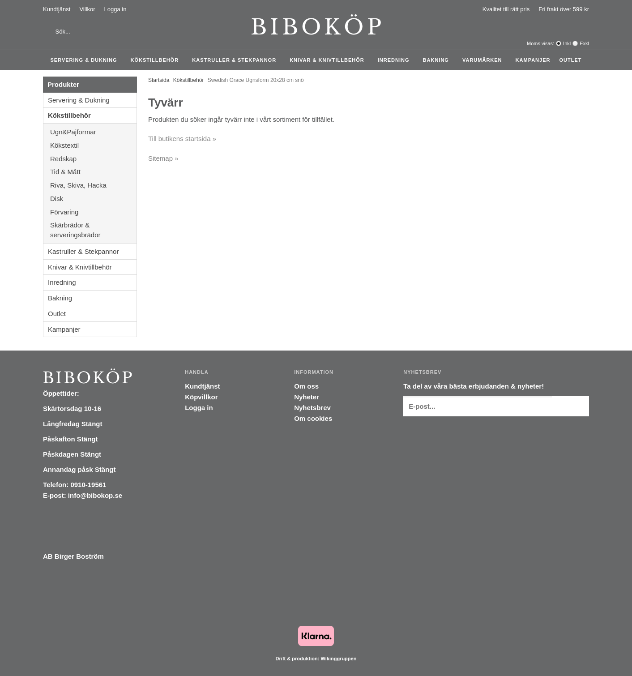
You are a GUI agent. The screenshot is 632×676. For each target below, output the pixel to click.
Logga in (115, 9)
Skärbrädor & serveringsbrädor (93, 230)
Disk (93, 198)
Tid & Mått (93, 171)
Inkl (567, 43)
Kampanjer (533, 60)
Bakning (438, 60)
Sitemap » (163, 158)
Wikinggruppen (338, 658)
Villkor (87, 9)
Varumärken (484, 60)
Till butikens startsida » (182, 138)
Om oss (306, 386)
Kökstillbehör (157, 60)
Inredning (396, 60)
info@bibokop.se (95, 495)
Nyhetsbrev (312, 407)
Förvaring (93, 212)
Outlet (570, 60)
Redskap (93, 159)
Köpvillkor (201, 397)
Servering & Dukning (86, 60)
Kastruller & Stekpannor (236, 60)
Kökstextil (93, 145)
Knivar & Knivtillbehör (329, 60)
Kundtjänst (56, 9)
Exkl (584, 43)
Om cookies (313, 418)
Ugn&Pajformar (93, 132)
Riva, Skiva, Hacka (93, 185)
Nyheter (306, 397)
